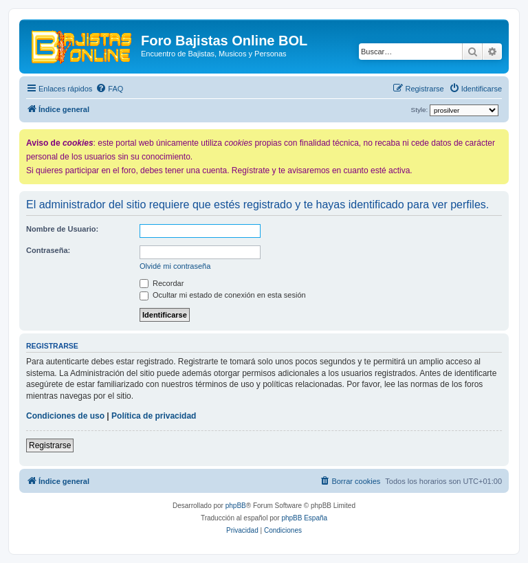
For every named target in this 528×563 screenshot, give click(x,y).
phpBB (236, 505)
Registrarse (50, 445)
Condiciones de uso (65, 416)
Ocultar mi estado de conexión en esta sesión (223, 295)
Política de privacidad (153, 416)
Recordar (162, 283)
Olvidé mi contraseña (175, 266)
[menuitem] (109, 88)
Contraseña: (48, 250)
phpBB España (304, 518)
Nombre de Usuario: (62, 229)
